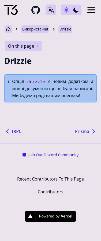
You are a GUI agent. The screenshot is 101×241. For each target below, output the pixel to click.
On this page (23, 46)
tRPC (12, 131)
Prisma (86, 131)
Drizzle (65, 29)
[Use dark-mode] (71, 10)
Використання (35, 29)
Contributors (50, 192)
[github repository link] (35, 10)
